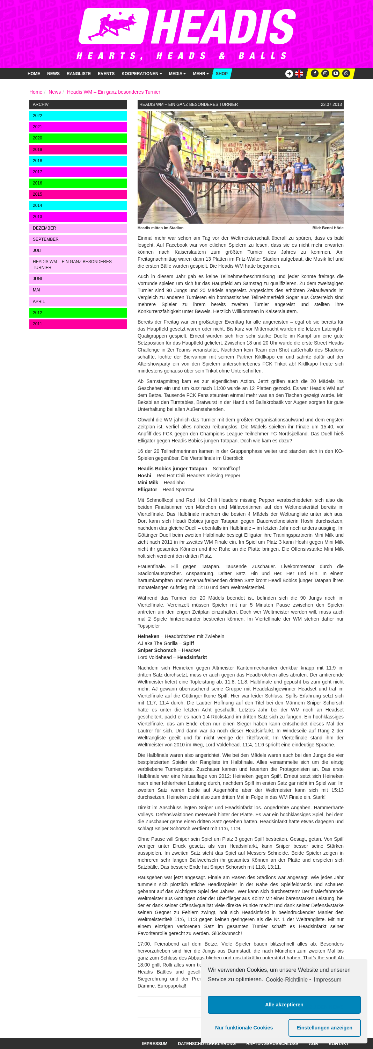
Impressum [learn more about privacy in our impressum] (328, 980)
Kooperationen (142, 73)
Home (34, 73)
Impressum (155, 1043)
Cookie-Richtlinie (287, 980)
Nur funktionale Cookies (244, 1027)
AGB (314, 1043)
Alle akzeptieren (284, 1004)
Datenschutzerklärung (207, 1043)
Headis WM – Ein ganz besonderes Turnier (113, 92)
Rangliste (79, 73)
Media (177, 73)
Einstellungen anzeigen (324, 1027)
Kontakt (339, 1043)
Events (106, 73)
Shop (222, 73)
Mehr (201, 73)
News (53, 73)
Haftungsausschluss (272, 1043)
